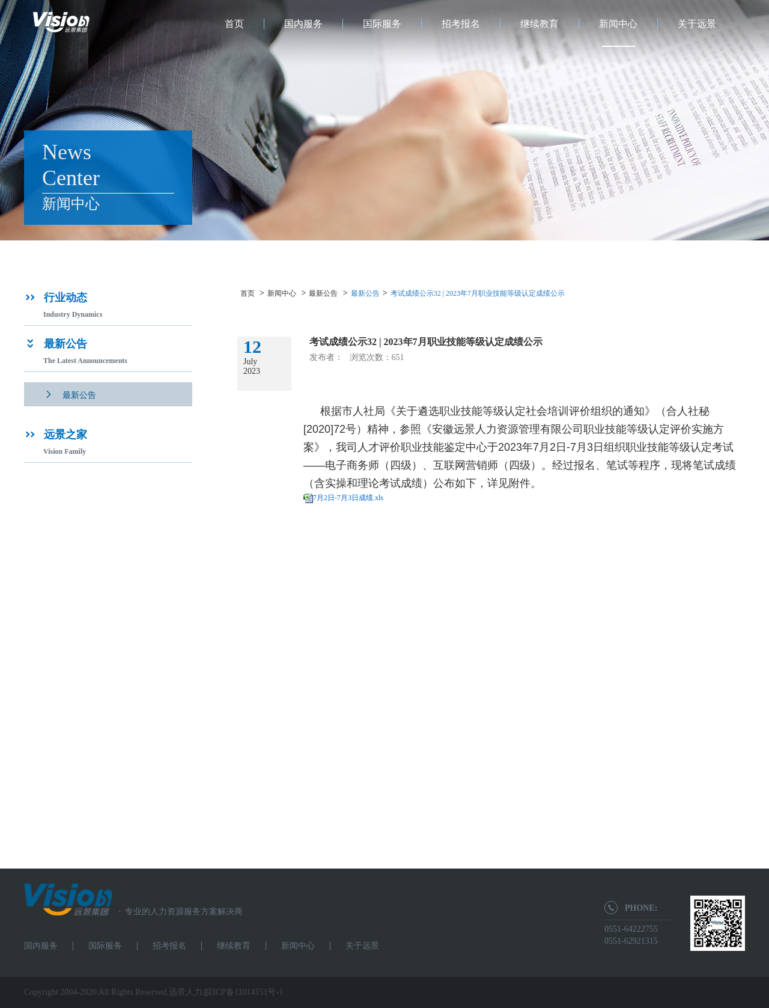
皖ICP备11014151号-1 (243, 992)
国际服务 (382, 24)
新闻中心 (618, 24)
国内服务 (303, 24)
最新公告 (323, 293)
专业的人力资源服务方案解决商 (177, 911)
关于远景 (697, 24)
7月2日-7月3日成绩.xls (348, 497)
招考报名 (461, 24)
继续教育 (539, 24)
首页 (234, 24)
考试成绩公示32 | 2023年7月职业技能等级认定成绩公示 (478, 293)
